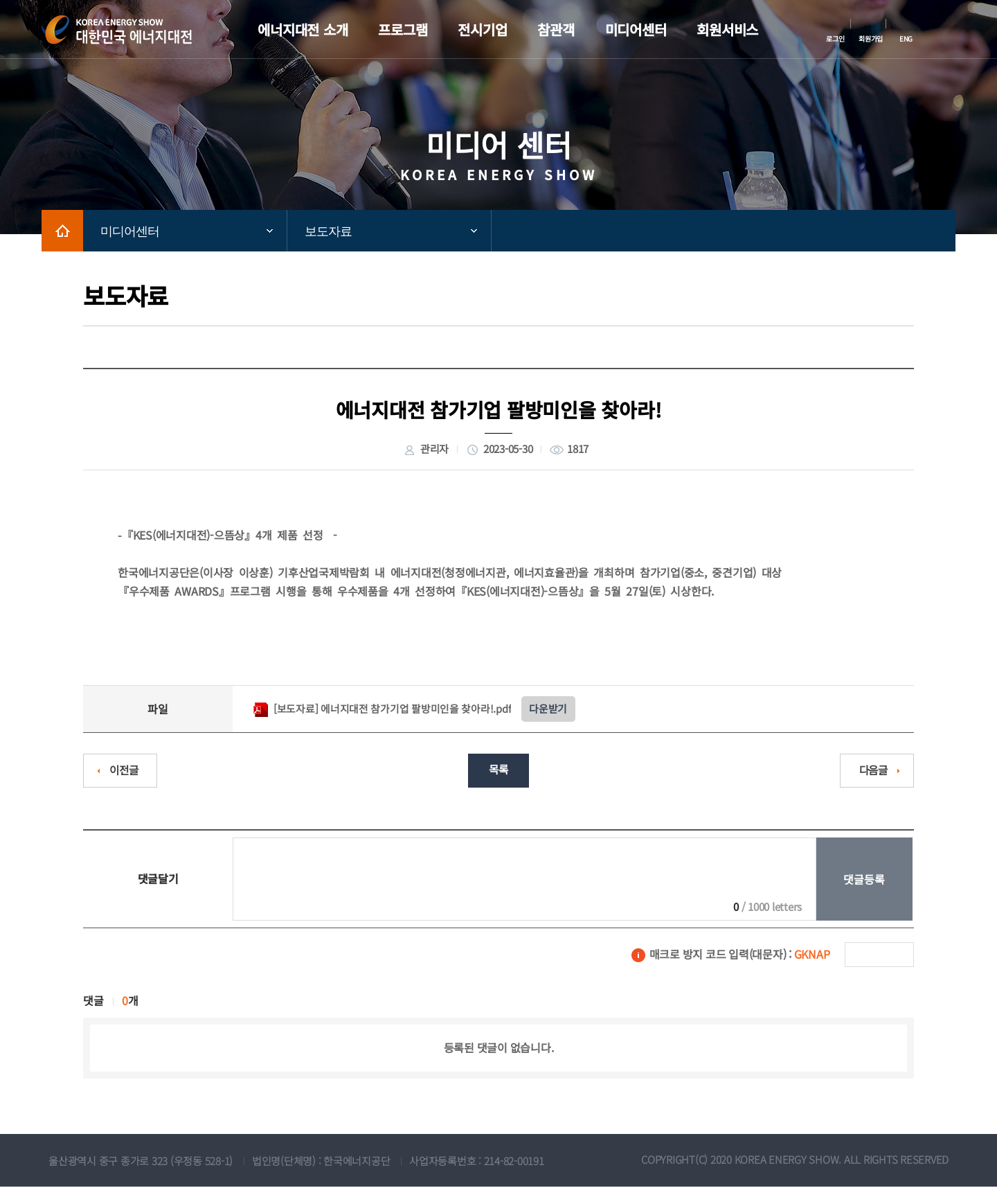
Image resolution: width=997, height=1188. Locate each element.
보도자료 (328, 231)
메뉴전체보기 (945, 29)
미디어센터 (129, 231)
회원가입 (871, 38)
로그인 (835, 38)
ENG (906, 38)
